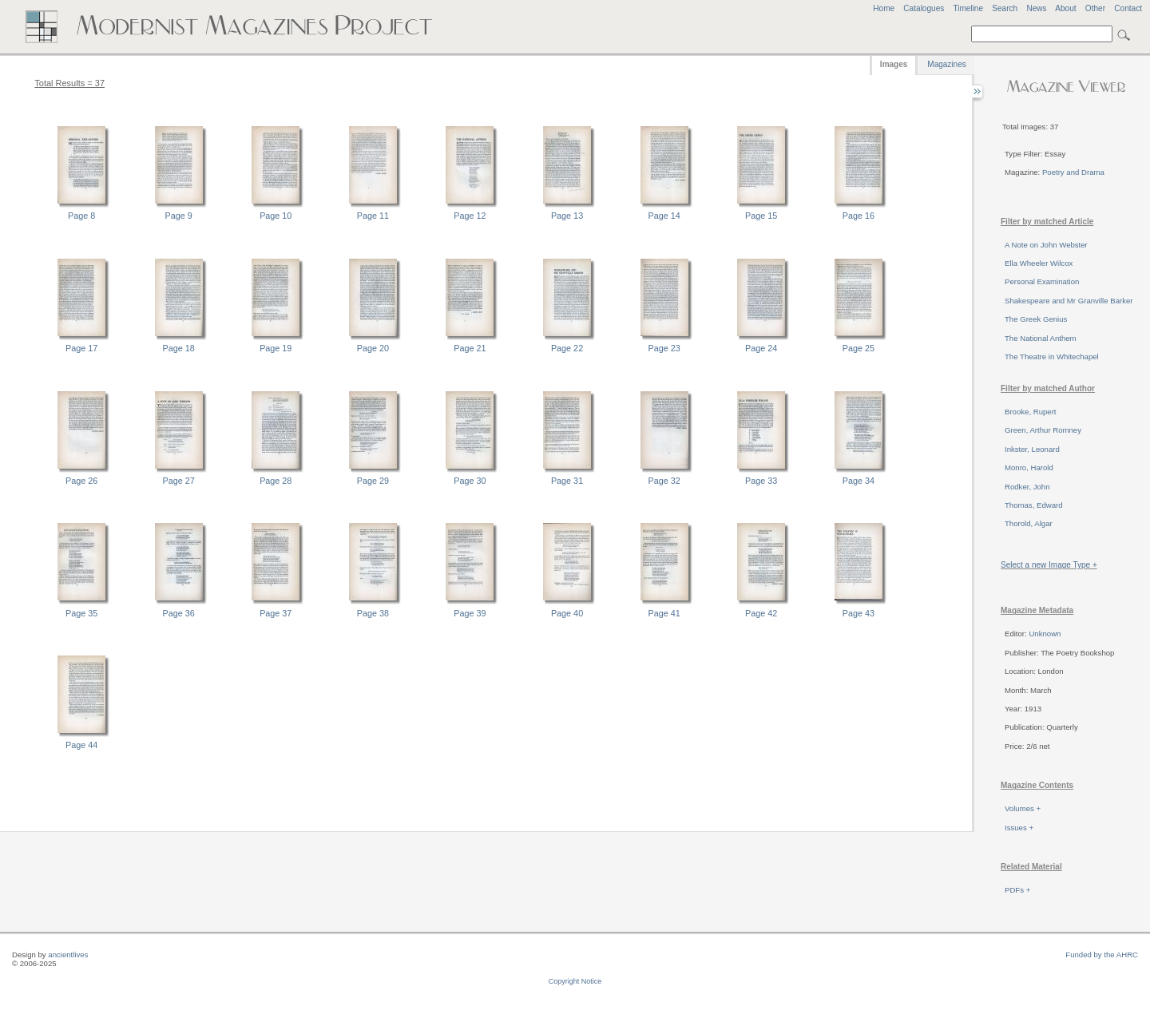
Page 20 (373, 348)
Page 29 (373, 480)
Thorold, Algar (1029, 523)
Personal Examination (1042, 281)
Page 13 (567, 215)
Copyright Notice (575, 981)
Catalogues (923, 8)
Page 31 (567, 480)
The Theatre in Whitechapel (1052, 356)
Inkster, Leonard (1032, 449)
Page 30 (470, 480)
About (1065, 8)
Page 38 (373, 613)
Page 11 (373, 215)
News (1036, 8)
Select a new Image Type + (1049, 564)
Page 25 (858, 348)
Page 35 (81, 613)
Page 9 (178, 215)
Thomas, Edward (1034, 505)
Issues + (1019, 827)
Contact (1128, 8)
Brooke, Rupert (1031, 411)
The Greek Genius (1036, 319)
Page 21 (470, 348)
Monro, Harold (1029, 467)
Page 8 (81, 215)
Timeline (968, 8)
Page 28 (275, 480)
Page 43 (858, 613)
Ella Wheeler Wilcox (1039, 263)
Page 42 (761, 613)
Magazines (946, 64)
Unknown (1045, 633)
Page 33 (761, 480)
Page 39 (470, 613)
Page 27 (179, 480)
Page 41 (664, 613)
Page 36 (179, 613)
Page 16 (858, 215)
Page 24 (761, 348)
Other (1095, 8)
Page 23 (664, 348)
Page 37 (275, 613)
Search (1004, 8)
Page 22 (567, 348)
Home (883, 8)
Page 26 (81, 480)
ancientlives (68, 954)
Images (893, 64)
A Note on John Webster (1046, 244)
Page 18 (179, 348)
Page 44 (81, 745)
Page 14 (664, 215)
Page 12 (470, 215)
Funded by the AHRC (1101, 954)
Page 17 (81, 348)
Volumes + (1023, 808)
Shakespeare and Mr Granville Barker (1069, 300)
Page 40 (567, 613)
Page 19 (275, 348)
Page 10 (275, 215)
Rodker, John (1027, 486)
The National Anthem (1041, 338)
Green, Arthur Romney (1043, 430)
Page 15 (761, 215)
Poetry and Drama (1073, 172)
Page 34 (858, 480)
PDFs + (1017, 889)
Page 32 (664, 480)
